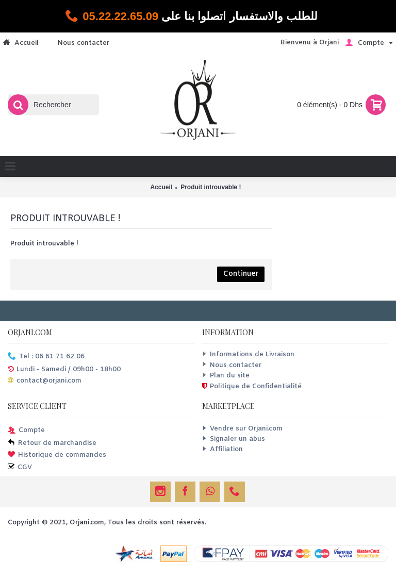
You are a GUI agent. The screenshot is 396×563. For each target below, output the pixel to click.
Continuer (240, 274)
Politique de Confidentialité (252, 386)
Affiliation (222, 449)
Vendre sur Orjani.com (242, 428)
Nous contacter (231, 365)
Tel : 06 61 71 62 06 (46, 357)
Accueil (161, 187)
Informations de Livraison (248, 354)
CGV (20, 468)
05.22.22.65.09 (120, 16)
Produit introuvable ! (210, 187)
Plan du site (226, 375)
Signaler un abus (233, 439)
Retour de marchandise (52, 444)
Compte (26, 431)
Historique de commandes (57, 455)
